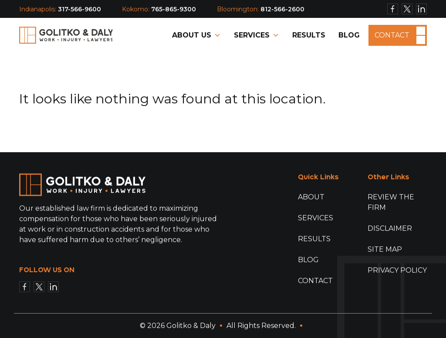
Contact (392, 35)
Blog (349, 35)
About (311, 197)
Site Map (385, 250)
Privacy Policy (397, 270)
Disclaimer (390, 229)
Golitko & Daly (191, 325)
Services (256, 35)
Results (308, 35)
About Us (196, 35)
